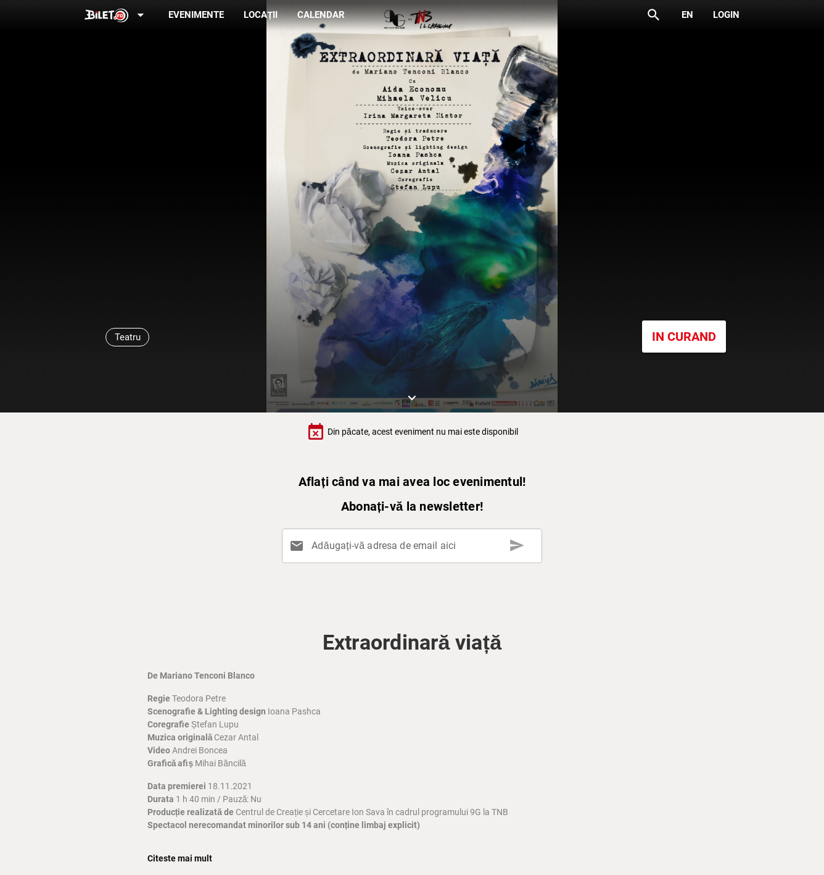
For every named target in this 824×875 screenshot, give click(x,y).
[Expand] (117, 15)
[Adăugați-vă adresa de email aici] (414, 546)
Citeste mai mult (179, 858)
